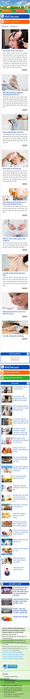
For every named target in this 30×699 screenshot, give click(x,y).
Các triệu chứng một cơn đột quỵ (13, 336)
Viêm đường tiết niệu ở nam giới (13, 132)
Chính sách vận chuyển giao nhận (13, 690)
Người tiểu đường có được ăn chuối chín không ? (19, 515)
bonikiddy (10, 658)
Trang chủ (5, 26)
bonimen (13, 652)
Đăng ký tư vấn (20, 11)
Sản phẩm (6, 678)
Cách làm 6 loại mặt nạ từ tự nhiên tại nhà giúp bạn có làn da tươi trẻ (20, 532)
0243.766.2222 (6, 10)
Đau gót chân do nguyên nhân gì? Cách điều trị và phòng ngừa (20, 468)
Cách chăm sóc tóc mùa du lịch (13, 50)
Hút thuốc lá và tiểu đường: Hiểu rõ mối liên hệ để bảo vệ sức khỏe (20, 398)
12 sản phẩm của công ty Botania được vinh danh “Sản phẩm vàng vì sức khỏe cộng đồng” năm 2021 (21, 591)
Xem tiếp (24, 70)
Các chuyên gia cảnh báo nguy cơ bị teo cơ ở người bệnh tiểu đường (21, 408)
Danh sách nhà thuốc (9, 680)
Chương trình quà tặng (20, 616)
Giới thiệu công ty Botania (11, 676)
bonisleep (10, 656)
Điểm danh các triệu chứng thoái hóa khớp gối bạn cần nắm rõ (20, 440)
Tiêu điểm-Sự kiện (15, 584)
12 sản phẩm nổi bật (9, 682)
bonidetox (10, 654)
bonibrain (4, 654)
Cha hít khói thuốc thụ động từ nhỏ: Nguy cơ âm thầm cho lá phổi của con (20, 421)
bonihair (21, 658)
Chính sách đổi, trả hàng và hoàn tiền (14, 694)
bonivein (4, 656)
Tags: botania (13, 26)
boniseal (15, 656)
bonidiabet (19, 652)
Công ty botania (6, 652)
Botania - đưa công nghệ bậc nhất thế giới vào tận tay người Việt (20, 610)
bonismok (4, 658)
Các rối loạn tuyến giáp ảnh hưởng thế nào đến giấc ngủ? (20, 459)
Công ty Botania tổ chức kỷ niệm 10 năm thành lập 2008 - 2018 (21, 601)
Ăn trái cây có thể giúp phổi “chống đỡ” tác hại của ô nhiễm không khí (20, 524)
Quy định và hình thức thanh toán (13, 688)
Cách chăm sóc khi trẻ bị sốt (12, 168)
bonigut (22, 654)
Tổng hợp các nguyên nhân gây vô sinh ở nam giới (20, 487)
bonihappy (16, 654)
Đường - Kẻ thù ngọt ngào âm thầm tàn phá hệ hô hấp (20, 449)
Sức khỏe (15, 383)
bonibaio (20, 656)
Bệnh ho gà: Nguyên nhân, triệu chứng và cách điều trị (19, 560)
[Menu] (28, 11)
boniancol (16, 658)
